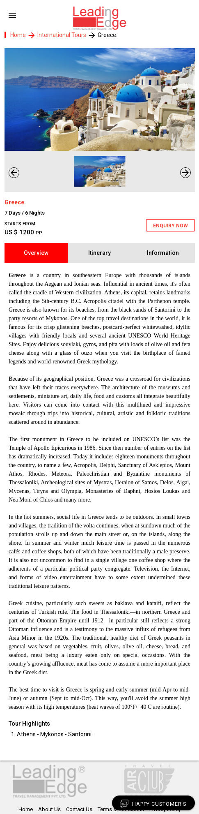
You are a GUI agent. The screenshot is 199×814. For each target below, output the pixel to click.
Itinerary (99, 253)
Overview (36, 253)
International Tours (62, 35)
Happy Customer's (153, 804)
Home (18, 35)
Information (163, 253)
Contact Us (79, 809)
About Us (49, 809)
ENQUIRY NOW (170, 226)
